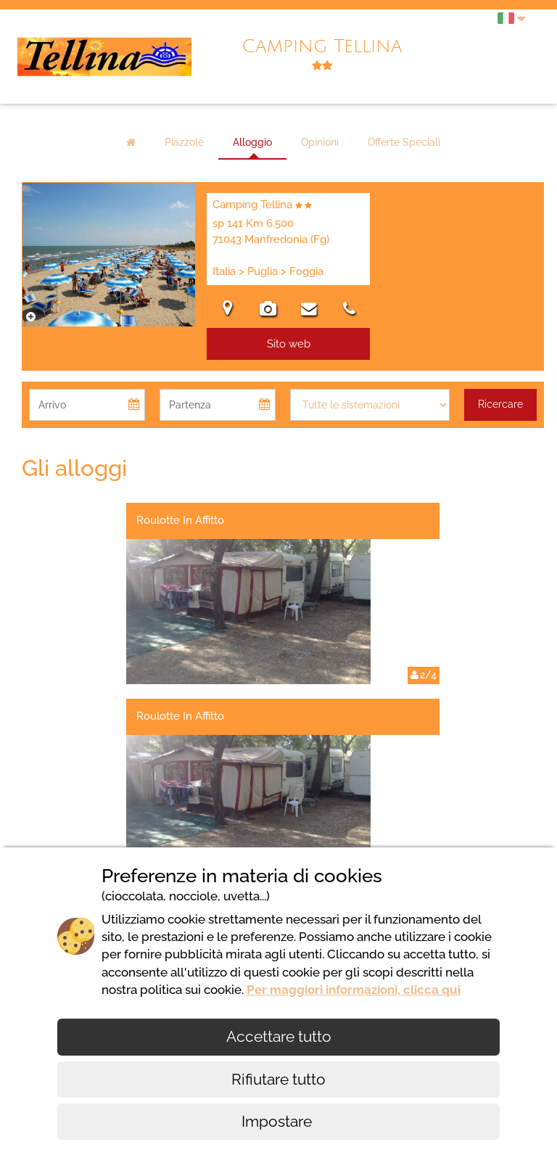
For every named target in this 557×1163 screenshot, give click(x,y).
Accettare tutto (278, 1036)
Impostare (278, 1121)
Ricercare (500, 404)
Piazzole (184, 142)
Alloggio (252, 142)
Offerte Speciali (404, 142)
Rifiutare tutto (278, 1079)
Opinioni (320, 142)
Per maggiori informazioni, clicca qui (354, 989)
